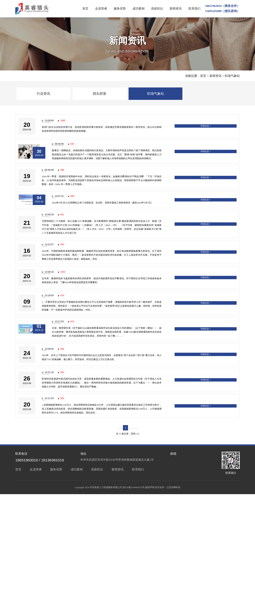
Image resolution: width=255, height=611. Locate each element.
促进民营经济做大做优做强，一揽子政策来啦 (79, 480)
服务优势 (120, 8)
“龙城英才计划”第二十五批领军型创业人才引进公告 (83, 265)
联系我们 (194, 8)
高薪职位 (157, 8)
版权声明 (149, 604)
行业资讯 (43, 93)
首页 (85, 8)
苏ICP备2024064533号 (133, 604)
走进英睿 (101, 8)
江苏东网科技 (173, 604)
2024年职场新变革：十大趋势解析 (71, 304)
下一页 (139, 544)
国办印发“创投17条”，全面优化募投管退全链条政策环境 (86, 127)
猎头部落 (99, 93)
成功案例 (138, 8)
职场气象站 (232, 76)
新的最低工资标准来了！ (77, 235)
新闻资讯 (176, 8)
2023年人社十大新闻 (62, 515)
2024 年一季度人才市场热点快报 (70, 200)
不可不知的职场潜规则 (64, 373)
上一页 (116, 544)
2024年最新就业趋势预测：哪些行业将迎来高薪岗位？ (85, 338)
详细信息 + (223, 130)
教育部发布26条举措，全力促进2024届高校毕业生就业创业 (100, 407)
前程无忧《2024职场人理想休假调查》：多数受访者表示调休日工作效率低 (111, 162)
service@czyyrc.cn (182, 576)
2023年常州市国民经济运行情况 (70, 446)
